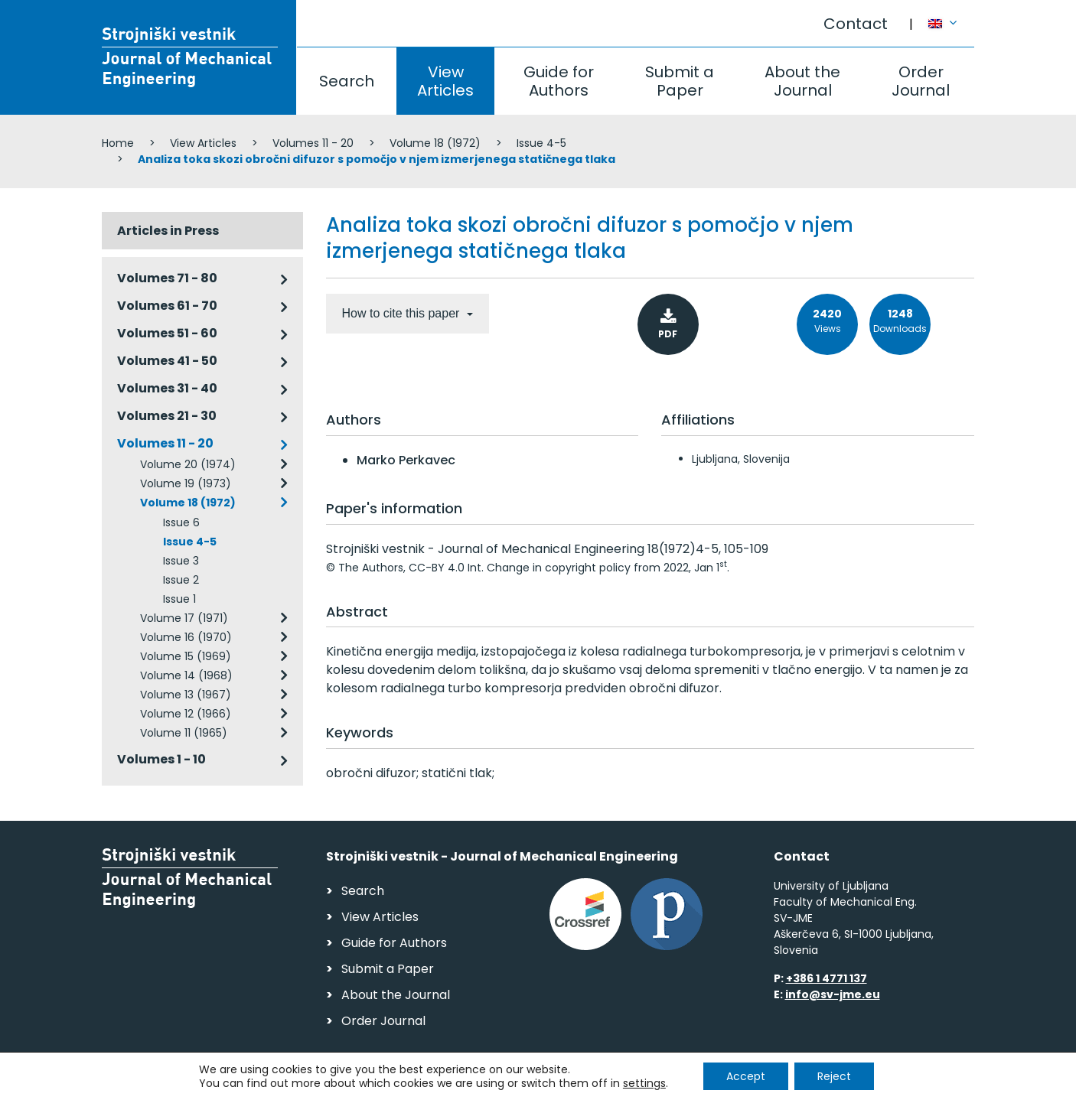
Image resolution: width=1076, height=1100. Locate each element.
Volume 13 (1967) (185, 694)
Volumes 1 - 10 (161, 759)
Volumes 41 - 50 (167, 360)
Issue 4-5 (541, 143)
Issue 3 (181, 560)
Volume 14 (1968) (186, 675)
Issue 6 (181, 522)
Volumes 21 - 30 (167, 416)
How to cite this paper (402, 313)
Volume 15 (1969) (185, 656)
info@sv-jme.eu (832, 994)
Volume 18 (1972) (435, 143)
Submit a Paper (679, 81)
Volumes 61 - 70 (167, 305)
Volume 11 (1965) (183, 732)
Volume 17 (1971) (184, 618)
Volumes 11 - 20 (313, 143)
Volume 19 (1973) (185, 483)
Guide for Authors (558, 81)
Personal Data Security (311, 1081)
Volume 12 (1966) (185, 713)
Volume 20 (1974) (188, 464)
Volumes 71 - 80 (167, 278)
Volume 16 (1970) (186, 637)
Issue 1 (179, 599)
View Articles (445, 81)
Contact (855, 23)
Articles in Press (168, 230)
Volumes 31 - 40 (167, 388)
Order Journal (921, 81)
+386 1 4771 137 (826, 978)
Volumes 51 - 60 (167, 333)
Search (346, 81)
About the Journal (802, 81)
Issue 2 (181, 579)
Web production (885, 1083)
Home (118, 143)
